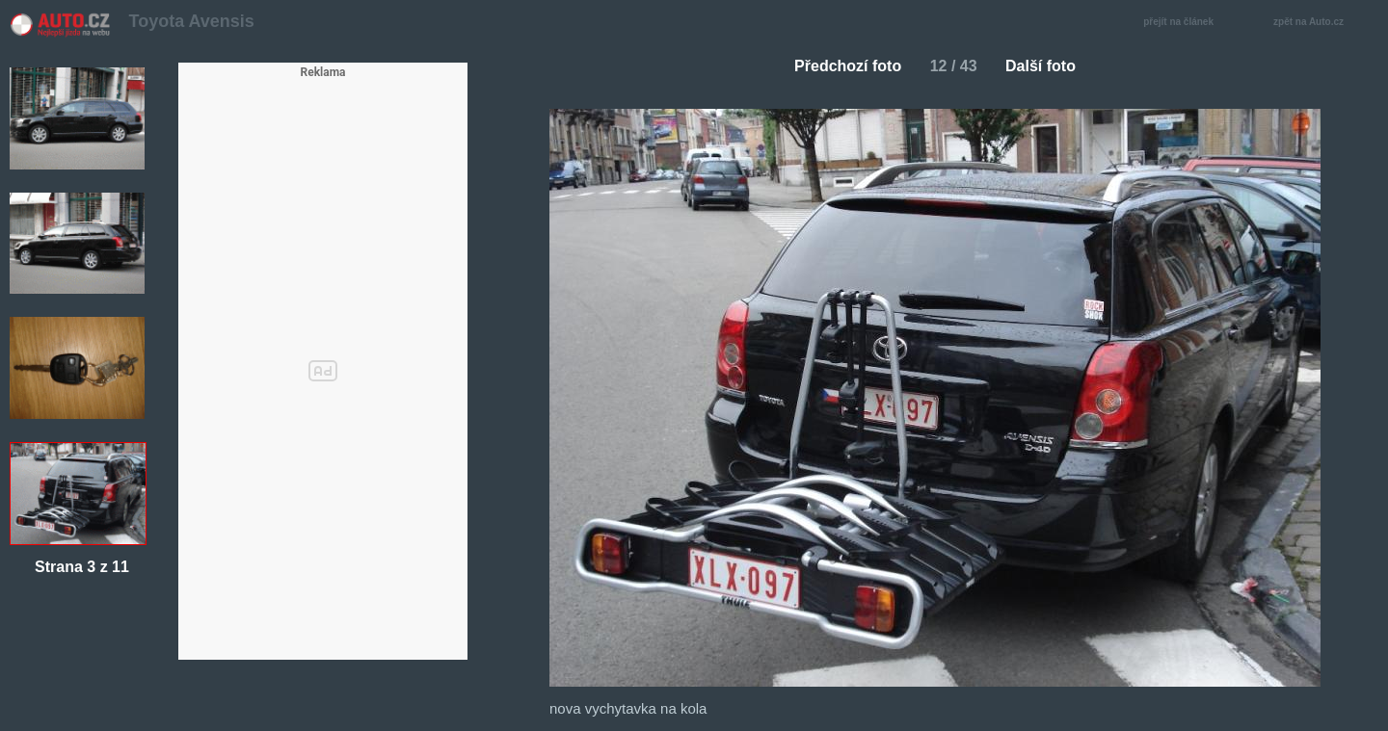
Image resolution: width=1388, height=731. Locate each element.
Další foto (1048, 66)
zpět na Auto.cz (1318, 23)
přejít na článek (1183, 23)
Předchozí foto (840, 66)
